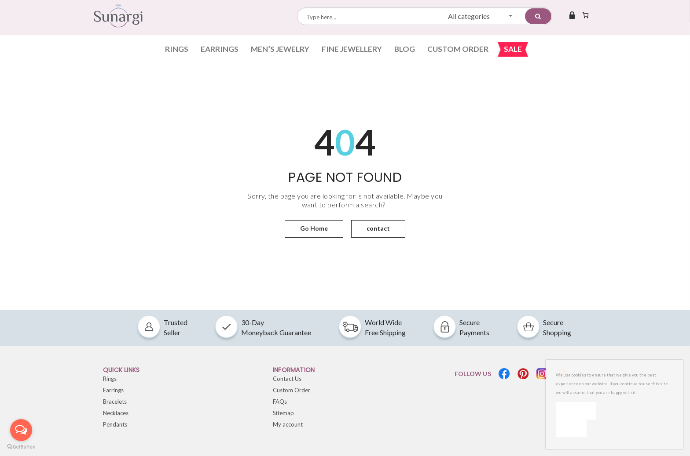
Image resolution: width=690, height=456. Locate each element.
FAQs (280, 401)
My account (288, 424)
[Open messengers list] (21, 430)
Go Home (314, 228)
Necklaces (115, 412)
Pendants (115, 424)
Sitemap (283, 412)
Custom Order (457, 49)
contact (378, 228)
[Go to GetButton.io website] (21, 447)
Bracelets (115, 401)
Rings (176, 49)
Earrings (220, 49)
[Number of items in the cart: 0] (585, 15)
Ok (576, 410)
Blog (404, 49)
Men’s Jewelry (280, 49)
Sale (513, 49)
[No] (571, 428)
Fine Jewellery (352, 49)
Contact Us (287, 378)
